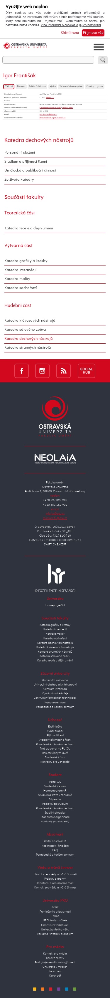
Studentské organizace (55, 817)
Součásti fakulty (24, 197)
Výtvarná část (18, 245)
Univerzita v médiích (55, 966)
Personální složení (19, 152)
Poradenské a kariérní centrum (55, 706)
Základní (9, 86)
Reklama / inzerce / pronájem (55, 934)
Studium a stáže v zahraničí (55, 795)
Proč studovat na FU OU (55, 748)
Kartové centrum (55, 702)
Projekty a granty (95, 86)
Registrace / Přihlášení (55, 845)
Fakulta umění (67, 107)
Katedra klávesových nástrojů (29, 320)
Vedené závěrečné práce (71, 86)
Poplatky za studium (55, 803)
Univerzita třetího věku (55, 929)
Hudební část (17, 305)
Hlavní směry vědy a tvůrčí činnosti (55, 874)
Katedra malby (17, 279)
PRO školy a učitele (55, 920)
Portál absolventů (55, 841)
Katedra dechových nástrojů (50, 107)
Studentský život (55, 757)
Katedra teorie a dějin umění (28, 228)
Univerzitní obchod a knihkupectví (55, 684)
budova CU (50, 97)
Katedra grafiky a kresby (26, 261)
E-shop (55, 916)
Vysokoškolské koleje (55, 693)
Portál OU (55, 781)
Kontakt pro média (55, 953)
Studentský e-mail (55, 786)
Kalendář (55, 975)
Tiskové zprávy (55, 958)
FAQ (55, 850)
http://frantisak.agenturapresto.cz (52, 118)
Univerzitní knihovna (55, 680)
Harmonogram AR (55, 790)
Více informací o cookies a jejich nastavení (71, 25)
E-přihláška (55, 726)
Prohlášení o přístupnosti (55, 911)
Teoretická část (19, 213)
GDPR (55, 907)
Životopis (21, 86)
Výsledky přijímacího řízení (55, 739)
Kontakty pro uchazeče (55, 761)
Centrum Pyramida (55, 689)
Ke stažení (55, 971)
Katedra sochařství (20, 288)
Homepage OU (55, 605)
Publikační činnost (37, 86)
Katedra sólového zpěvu (25, 330)
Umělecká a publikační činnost (30, 170)
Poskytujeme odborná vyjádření (55, 962)
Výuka (53, 86)
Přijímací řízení (55, 735)
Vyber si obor (55, 731)
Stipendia (55, 799)
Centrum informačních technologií (55, 697)
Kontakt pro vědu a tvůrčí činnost (55, 887)
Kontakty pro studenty (55, 821)
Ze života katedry (19, 180)
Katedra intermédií (20, 270)
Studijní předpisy (55, 812)
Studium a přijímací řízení (25, 162)
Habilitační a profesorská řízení (55, 883)
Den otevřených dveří (55, 753)
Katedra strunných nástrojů (27, 348)
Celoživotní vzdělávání (55, 925)
